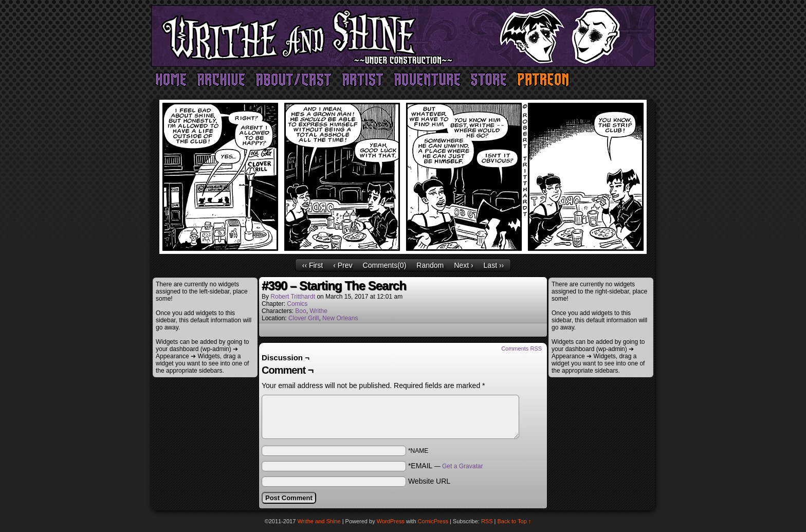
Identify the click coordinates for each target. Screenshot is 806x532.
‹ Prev (342, 265)
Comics (297, 303)
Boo (300, 311)
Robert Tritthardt (292, 296)
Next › (463, 265)
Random (430, 265)
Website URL (429, 481)
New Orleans (340, 318)
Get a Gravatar (462, 466)
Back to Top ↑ (515, 521)
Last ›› (494, 265)
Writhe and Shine (403, 36)
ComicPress (433, 521)
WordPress (391, 521)
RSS (487, 521)
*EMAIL (445, 466)
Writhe (318, 311)
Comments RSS (521, 348)
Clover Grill (303, 318)
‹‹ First (312, 265)
